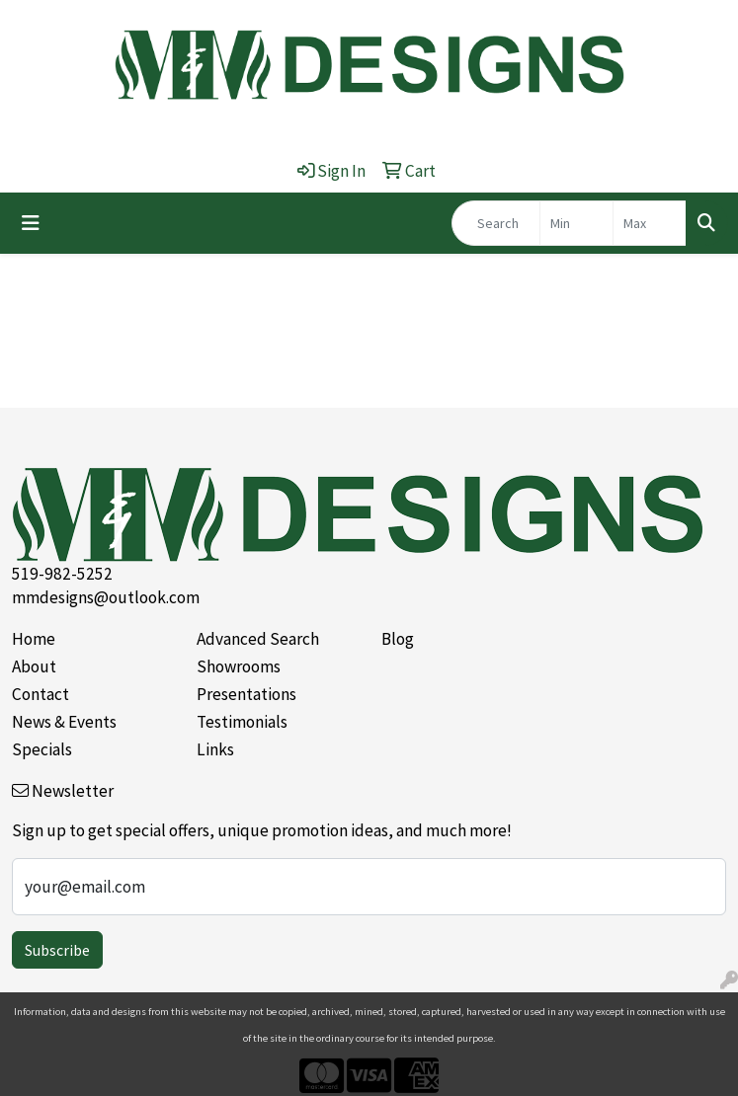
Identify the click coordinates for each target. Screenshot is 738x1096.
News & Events (64, 722)
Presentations (246, 694)
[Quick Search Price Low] (576, 223)
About (34, 666)
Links (215, 749)
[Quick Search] (495, 223)
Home (33, 639)
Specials (42, 749)
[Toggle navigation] (30, 223)
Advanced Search (258, 639)
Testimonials (242, 722)
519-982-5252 (62, 574)
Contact (40, 694)
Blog (397, 639)
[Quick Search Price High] (650, 223)
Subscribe (57, 950)
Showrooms (239, 666)
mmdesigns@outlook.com (106, 597)
